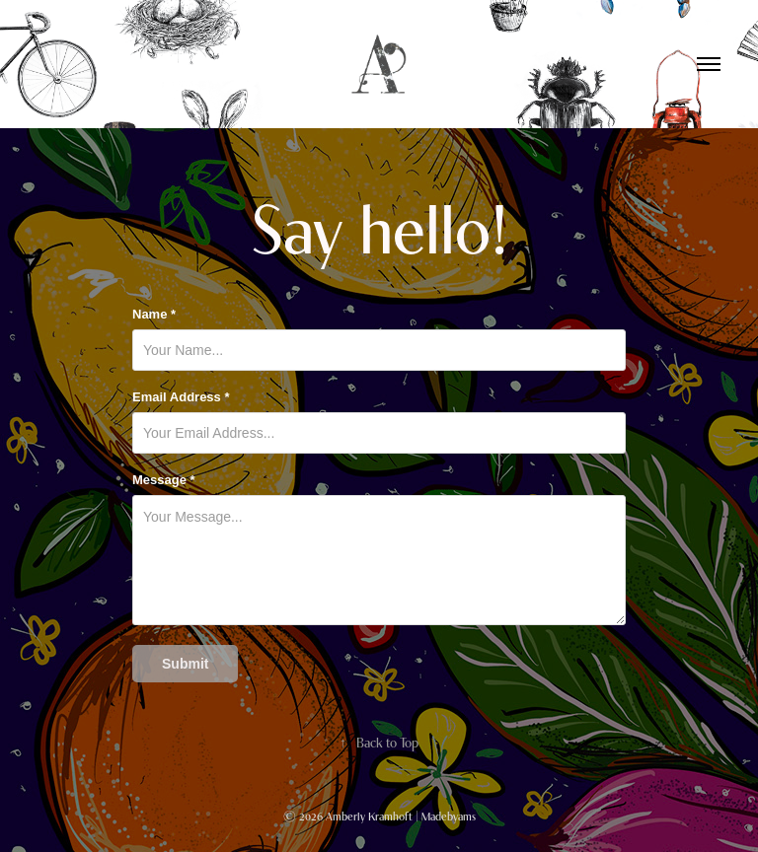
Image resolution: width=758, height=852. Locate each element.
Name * (154, 314)
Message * (163, 480)
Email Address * (181, 397)
